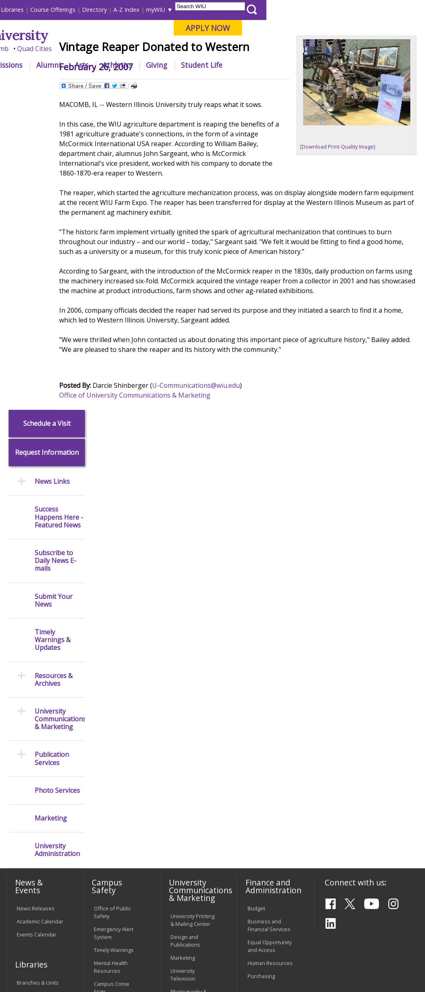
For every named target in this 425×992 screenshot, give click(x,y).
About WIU (61, 65)
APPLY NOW (366, 28)
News (138, 83)
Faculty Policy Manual (186, 800)
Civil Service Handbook (184, 850)
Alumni (207, 65)
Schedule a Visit (47, 109)
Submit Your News (54, 286)
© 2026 (26, 964)
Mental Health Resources (111, 653)
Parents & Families (34, 9)
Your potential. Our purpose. (88, 48)
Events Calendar (36, 620)
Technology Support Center (113, 850)
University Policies (192, 762)
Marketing (51, 504)
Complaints (184, 888)
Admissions (162, 65)
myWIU (314, 9)
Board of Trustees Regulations (192, 779)
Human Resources (270, 649)
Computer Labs (112, 791)
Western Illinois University (125, 35)
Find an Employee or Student (269, 722)
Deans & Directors (270, 752)
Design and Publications (185, 626)
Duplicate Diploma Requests (39, 788)
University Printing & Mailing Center (192, 606)
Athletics (276, 65)
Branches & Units (38, 668)
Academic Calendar (40, 607)
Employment (84, 933)
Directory (253, 9)
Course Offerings (211, 9)
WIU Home (109, 83)
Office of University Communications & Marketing (165, 455)
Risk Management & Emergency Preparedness (115, 698)
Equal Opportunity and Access (270, 631)
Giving (315, 65)
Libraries (170, 9)
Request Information (47, 138)
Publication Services (52, 444)
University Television (182, 660)
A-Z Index (285, 9)
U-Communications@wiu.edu (226, 445)
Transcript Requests (29, 767)
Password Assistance (107, 828)
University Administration (57, 536)
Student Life (360, 65)
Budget (256, 594)
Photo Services (57, 476)
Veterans (179, 933)
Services (27, 708)
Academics (111, 65)
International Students (122, 9)
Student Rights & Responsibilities (190, 871)
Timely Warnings (114, 636)
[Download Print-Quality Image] (347, 199)
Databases (30, 694)
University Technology (108, 871)
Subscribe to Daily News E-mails (55, 247)
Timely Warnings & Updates (53, 326)
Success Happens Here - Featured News (59, 203)
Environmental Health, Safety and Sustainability (116, 727)
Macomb (154, 48)
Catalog (26, 681)
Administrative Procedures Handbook (187, 825)
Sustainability (134, 933)
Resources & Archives (54, 365)
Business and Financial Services (269, 610)
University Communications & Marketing (60, 405)
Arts (240, 65)
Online (229, 48)
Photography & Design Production (193, 681)
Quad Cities (193, 48)
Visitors (75, 9)
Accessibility (36, 933)
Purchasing (261, 662)
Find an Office (264, 739)
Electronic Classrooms (108, 808)
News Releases (36, 594)
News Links (52, 167)
